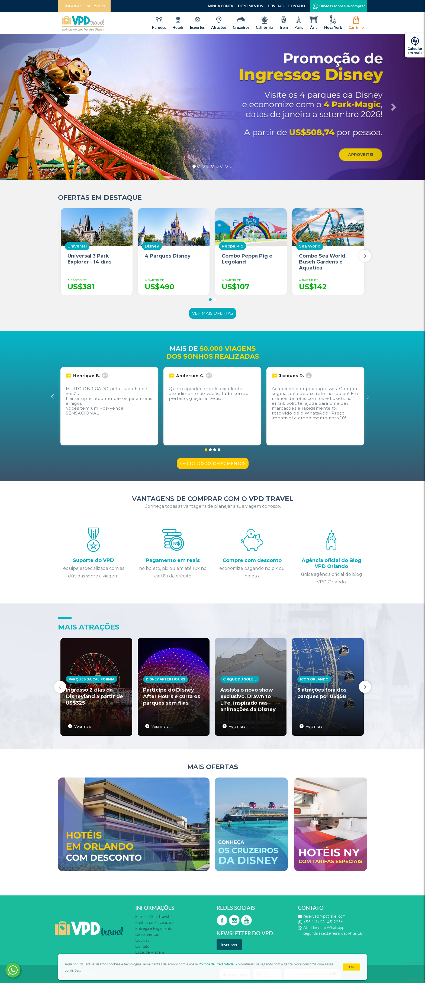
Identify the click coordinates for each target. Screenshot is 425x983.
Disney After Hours (165, 679)
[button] (32, 107)
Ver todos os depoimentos (213, 463)
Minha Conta (220, 6)
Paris (298, 22)
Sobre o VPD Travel (152, 916)
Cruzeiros (241, 22)
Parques (159, 22)
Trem (283, 22)
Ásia (314, 22)
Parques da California (91, 679)
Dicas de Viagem (149, 952)
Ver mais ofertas (212, 313)
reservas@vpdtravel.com (324, 916)
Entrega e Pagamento (153, 928)
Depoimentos (250, 6)
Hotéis (177, 22)
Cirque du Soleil (240, 679)
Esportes (197, 22)
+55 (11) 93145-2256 (323, 922)
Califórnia (264, 22)
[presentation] (365, 256)
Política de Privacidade (216, 964)
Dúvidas (276, 6)
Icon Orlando (314, 679)
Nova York (333, 22)
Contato (296, 6)
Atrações (218, 22)
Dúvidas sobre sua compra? (338, 6)
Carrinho (356, 22)
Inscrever (229, 944)
